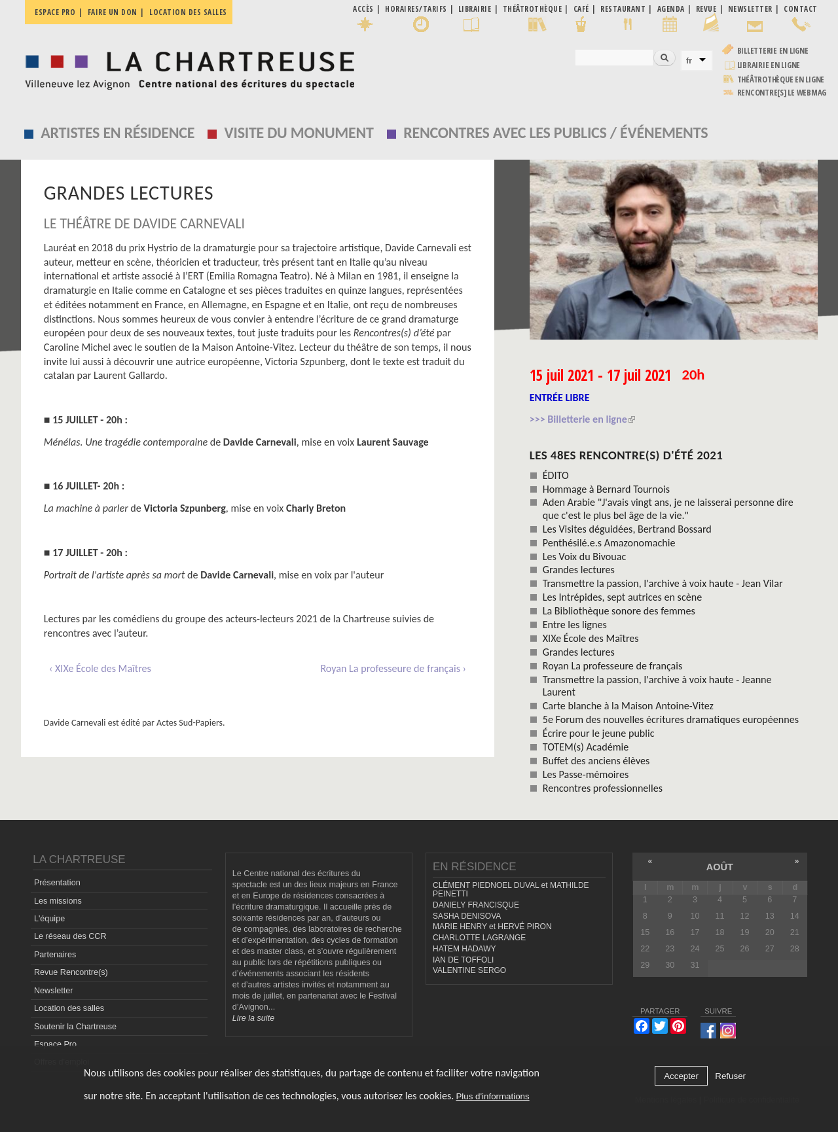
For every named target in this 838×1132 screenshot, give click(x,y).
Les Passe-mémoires (586, 774)
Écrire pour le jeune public (599, 733)
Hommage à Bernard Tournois (606, 489)
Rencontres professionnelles (603, 788)
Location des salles (188, 12)
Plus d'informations (492, 1096)
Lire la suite (253, 1018)
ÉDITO (556, 475)
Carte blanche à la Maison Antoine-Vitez (628, 705)
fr (689, 60)
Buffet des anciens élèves (596, 760)
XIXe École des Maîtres (591, 638)
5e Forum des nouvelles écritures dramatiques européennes (671, 719)
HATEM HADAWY (464, 948)
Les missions (58, 901)
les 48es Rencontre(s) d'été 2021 (626, 455)
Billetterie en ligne (773, 50)
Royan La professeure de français (613, 666)
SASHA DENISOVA (467, 916)
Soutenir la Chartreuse (75, 1026)
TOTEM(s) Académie (585, 747)
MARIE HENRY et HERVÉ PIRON (492, 926)
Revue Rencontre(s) (71, 972)
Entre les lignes (575, 624)
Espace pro (55, 12)
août (719, 867)
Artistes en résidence (117, 132)
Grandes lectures (579, 569)
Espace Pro (55, 1044)
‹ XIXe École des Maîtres (100, 668)
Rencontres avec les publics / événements (555, 132)
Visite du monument (299, 132)
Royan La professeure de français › (393, 668)
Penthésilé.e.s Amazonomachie (609, 543)
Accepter (681, 1076)
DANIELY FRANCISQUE (476, 905)
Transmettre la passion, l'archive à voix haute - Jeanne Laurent (657, 685)
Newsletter (53, 990)
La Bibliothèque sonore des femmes (619, 611)
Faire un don (112, 12)
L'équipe (49, 918)
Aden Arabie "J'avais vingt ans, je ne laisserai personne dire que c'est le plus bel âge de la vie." (668, 508)
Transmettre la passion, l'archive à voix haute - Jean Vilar (663, 583)
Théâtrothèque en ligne (781, 79)
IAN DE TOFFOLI (463, 959)
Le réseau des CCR (70, 936)
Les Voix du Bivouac (585, 556)
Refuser (730, 1076)
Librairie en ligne (769, 65)
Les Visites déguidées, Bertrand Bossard (627, 529)
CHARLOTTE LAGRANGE (479, 937)
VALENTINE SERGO (469, 970)
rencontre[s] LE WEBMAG (782, 92)
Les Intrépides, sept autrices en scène (622, 597)
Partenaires (55, 954)
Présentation (57, 882)
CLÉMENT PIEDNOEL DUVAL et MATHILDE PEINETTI (511, 889)
